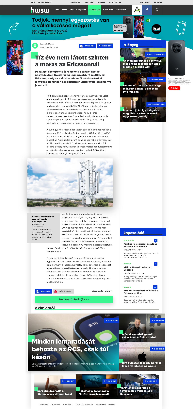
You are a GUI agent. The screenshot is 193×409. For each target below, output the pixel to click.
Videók (101, 2)
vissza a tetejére (101, 291)
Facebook (87, 46)
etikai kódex (67, 404)
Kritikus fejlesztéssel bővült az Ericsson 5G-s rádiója (140, 245)
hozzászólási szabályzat (84, 404)
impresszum (43, 404)
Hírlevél (145, 2)
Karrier (158, 2)
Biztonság (108, 10)
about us (111, 404)
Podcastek (115, 2)
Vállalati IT (61, 10)
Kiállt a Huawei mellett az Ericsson (138, 268)
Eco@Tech (81, 10)
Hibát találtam (63, 291)
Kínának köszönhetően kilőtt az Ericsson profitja (141, 292)
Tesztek (89, 2)
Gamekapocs (44, 2)
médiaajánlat (55, 404)
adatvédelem (101, 404)
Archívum (75, 2)
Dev (71, 10)
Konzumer (121, 10)
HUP (33, 2)
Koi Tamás (50, 44)
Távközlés (94, 10)
